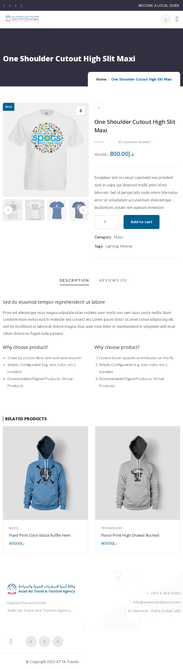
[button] (83, 210)
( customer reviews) (134, 142)
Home (101, 79)
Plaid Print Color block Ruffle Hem (39, 535)
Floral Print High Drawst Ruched (130, 535)
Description (74, 280)
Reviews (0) (113, 280)
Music (119, 237)
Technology (112, 528)
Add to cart (141, 221)
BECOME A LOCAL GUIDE (159, 5)
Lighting (111, 246)
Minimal (126, 246)
